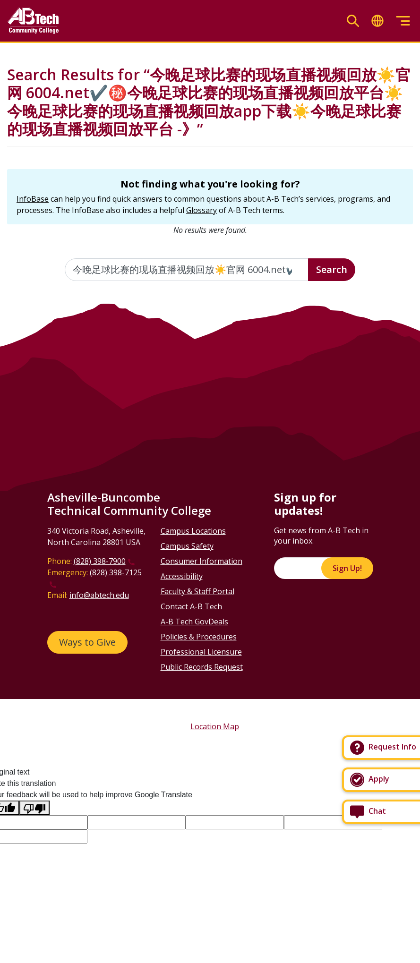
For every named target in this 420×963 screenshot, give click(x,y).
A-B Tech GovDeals (194, 621)
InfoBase (33, 199)
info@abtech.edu (99, 595)
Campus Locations (193, 531)
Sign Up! (347, 568)
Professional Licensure (201, 652)
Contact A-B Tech (191, 606)
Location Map (214, 726)
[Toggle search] (353, 21)
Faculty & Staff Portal (197, 591)
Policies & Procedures (199, 636)
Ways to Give (87, 642)
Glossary (201, 210)
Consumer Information (201, 561)
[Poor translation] (34, 808)
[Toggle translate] (377, 21)
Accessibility (182, 576)
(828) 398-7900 (100, 561)
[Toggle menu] (403, 21)
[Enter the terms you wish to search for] (186, 269)
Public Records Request (202, 667)
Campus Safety (187, 546)
